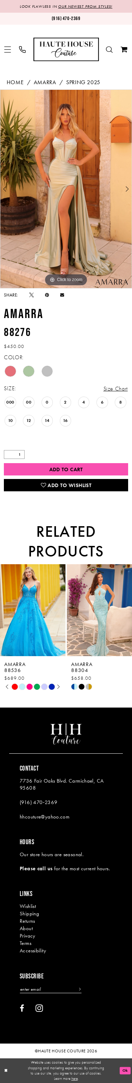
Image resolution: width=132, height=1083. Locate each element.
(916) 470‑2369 (38, 802)
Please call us (36, 868)
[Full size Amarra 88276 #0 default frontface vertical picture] (66, 189)
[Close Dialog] (5, 1071)
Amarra (45, 82)
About (26, 928)
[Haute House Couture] (66, 49)
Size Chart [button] (115, 388)
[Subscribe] (79, 989)
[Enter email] (51, 989)
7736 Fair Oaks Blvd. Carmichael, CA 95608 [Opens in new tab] (61, 784)
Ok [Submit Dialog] (125, 1070)
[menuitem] (7, 49)
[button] (7, 49)
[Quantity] (14, 454)
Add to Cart (66, 469)
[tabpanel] (66, 189)
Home (15, 82)
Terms (25, 943)
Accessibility (33, 950)
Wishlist (28, 906)
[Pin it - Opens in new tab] (47, 295)
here (74, 1078)
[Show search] (109, 49)
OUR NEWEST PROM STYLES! (85, 6)
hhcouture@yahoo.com (44, 816)
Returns (27, 921)
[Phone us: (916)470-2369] (66, 18)
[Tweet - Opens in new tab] (31, 295)
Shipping (29, 913)
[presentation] (32, 610)
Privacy (28, 935)
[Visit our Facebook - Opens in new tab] (22, 1008)
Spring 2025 (83, 82)
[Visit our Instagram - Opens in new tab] (39, 1008)
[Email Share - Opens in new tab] (62, 295)
